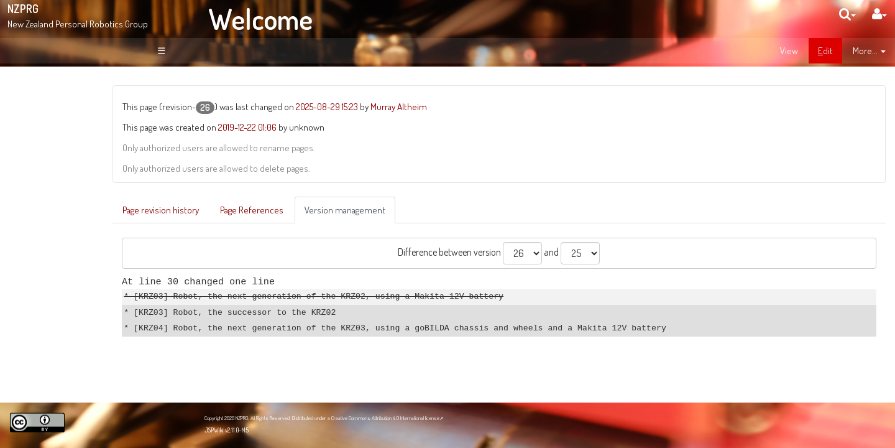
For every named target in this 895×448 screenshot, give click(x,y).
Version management (435, 209)
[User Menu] (879, 14)
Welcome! (53, 89)
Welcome (260, 19)
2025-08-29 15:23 (418, 106)
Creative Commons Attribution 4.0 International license (385, 417)
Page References (342, 209)
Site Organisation (75, 173)
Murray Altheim (489, 106)
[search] (847, 14)
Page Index (66, 200)
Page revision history (251, 209)
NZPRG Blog (57, 349)
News (54, 159)
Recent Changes (74, 186)
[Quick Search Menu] (847, 14)
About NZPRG (68, 146)
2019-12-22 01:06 (338, 127)
